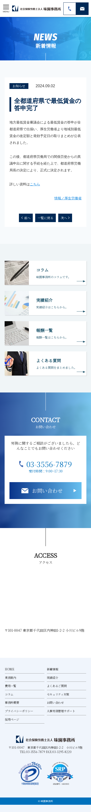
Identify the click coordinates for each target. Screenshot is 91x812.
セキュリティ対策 (58, 694)
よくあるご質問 (57, 686)
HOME (9, 669)
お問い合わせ (47, 490)
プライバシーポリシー (19, 711)
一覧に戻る (45, 218)
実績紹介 (52, 677)
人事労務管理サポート (61, 711)
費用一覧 (10, 686)
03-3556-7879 (49, 464)
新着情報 (52, 669)
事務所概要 (12, 702)
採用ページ (12, 719)
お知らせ (19, 86)
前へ (27, 218)
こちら (35, 184)
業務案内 (10, 677)
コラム (9, 694)
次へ (64, 218)
